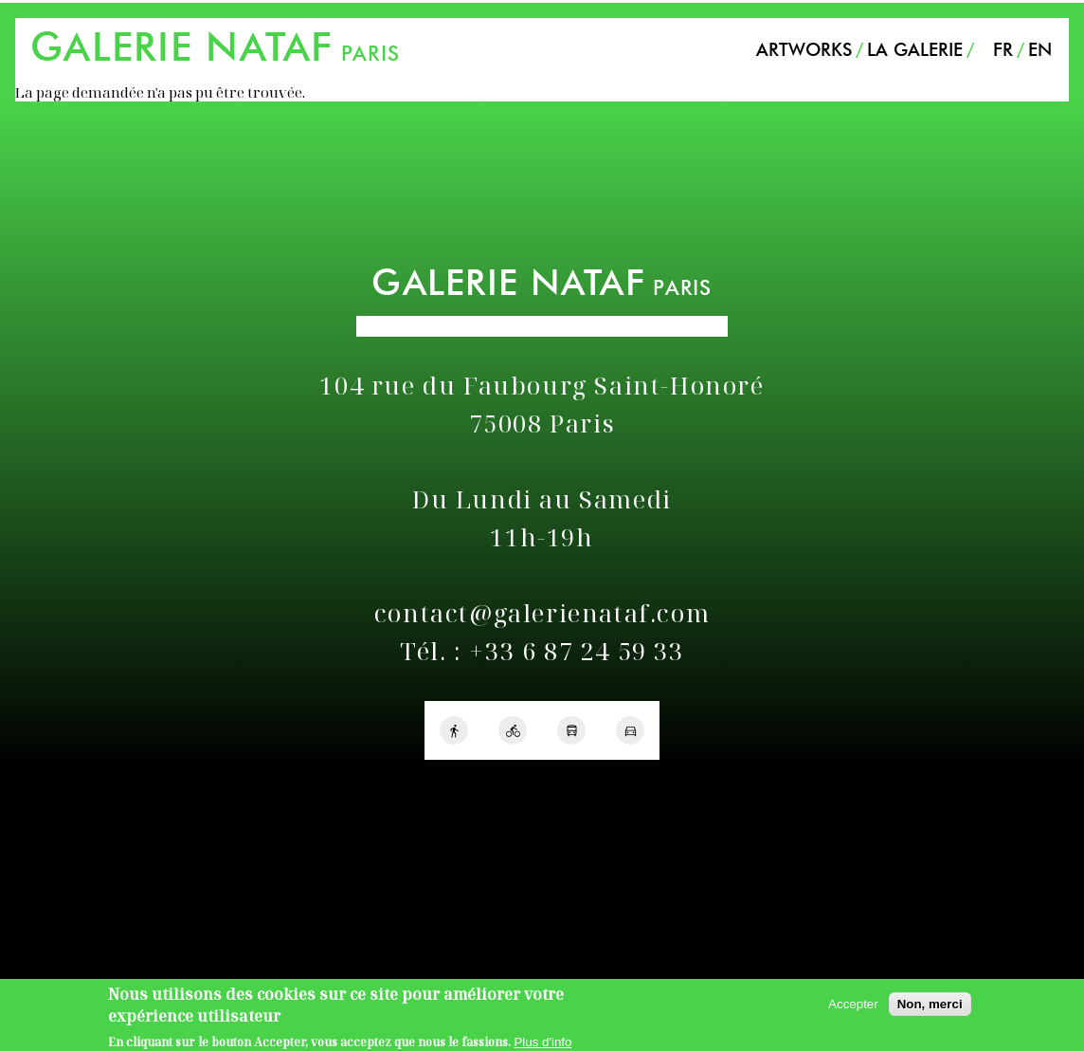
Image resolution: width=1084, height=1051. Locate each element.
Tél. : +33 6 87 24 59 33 (541, 651)
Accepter (853, 1008)
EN (1040, 50)
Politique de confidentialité (93, 784)
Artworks (804, 50)
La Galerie (915, 50)
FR (1003, 50)
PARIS (215, 52)
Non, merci (930, 1008)
